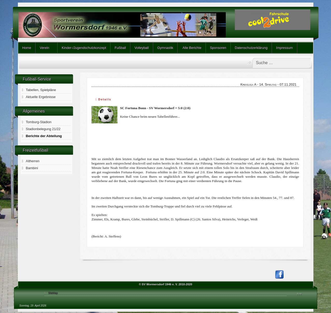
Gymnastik (165, 48)
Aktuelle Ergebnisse (41, 97)
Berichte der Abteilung (44, 136)
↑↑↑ (299, 294)
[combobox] (281, 63)
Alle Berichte (191, 48)
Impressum (284, 48)
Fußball (120, 48)
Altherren (33, 161)
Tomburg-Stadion (39, 122)
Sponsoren (218, 48)
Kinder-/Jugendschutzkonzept (84, 48)
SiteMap (53, 293)
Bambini (32, 168)
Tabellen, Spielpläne (41, 90)
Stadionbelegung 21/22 (43, 129)
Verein (44, 48)
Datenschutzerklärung (251, 48)
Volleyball (142, 48)
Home (26, 48)
